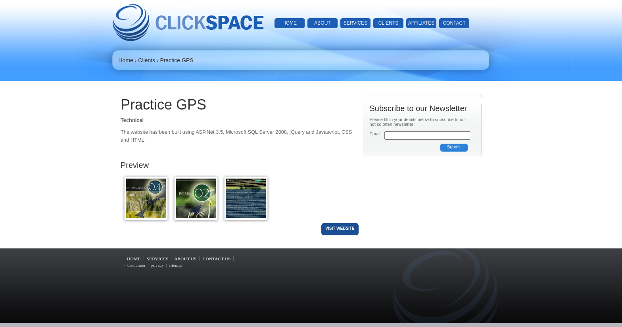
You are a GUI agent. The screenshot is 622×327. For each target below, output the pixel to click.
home (289, 23)
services (355, 23)
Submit (454, 146)
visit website (339, 228)
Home (126, 60)
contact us (216, 258)
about (322, 23)
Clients (146, 60)
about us (185, 258)
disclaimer (136, 265)
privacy (157, 265)
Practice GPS (177, 60)
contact (454, 23)
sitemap (175, 265)
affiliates (421, 23)
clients (388, 23)
